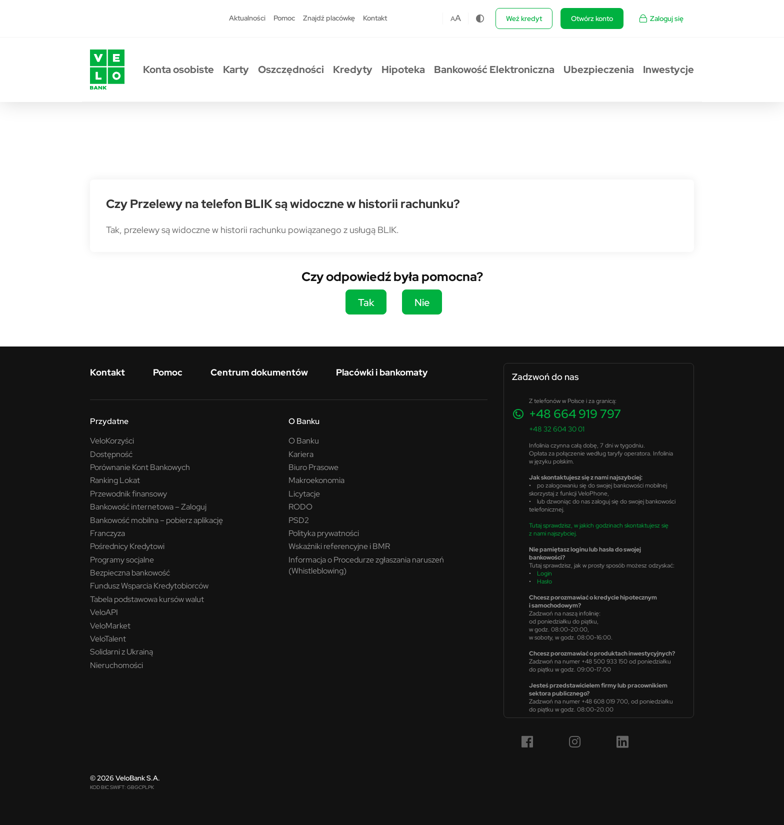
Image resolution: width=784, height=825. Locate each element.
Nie (422, 302)
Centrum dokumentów (259, 372)
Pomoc (284, 18)
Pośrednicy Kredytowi (127, 546)
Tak (366, 302)
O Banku (304, 421)
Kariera (301, 454)
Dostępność (111, 454)
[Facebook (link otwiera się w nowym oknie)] (528, 742)
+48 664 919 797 (575, 414)
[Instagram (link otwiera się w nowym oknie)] (575, 742)
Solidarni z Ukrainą (121, 651)
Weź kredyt (524, 18)
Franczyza (107, 533)
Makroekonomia (316, 480)
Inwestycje (668, 69)
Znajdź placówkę (329, 18)
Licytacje (304, 493)
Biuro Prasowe (313, 467)
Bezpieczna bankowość (130, 573)
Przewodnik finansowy (128, 493)
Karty (236, 69)
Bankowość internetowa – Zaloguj (148, 507)
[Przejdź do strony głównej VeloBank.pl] (107, 70)
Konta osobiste (178, 69)
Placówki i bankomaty (382, 372)
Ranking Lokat (115, 480)
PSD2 (298, 520)
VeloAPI (104, 612)
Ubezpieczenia (599, 69)
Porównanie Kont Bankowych (140, 467)
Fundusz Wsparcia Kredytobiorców (149, 585)
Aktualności (247, 18)
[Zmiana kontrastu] (480, 18)
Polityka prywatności (323, 533)
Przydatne (109, 421)
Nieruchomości (116, 665)
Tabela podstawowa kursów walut (147, 599)
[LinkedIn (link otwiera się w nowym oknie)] (622, 742)
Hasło (544, 581)
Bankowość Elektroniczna (494, 69)
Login (544, 573)
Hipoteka (403, 69)
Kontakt (375, 18)
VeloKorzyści (112, 441)
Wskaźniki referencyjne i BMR (339, 546)
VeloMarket (110, 625)
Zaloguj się (661, 19)
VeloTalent (108, 639)
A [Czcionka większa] (458, 18)
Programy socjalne (122, 559)
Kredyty (352, 69)
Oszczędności (291, 69)
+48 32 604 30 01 (556, 429)
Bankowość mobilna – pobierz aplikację (156, 520)
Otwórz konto (592, 18)
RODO (300, 507)
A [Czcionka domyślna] (452, 18)
